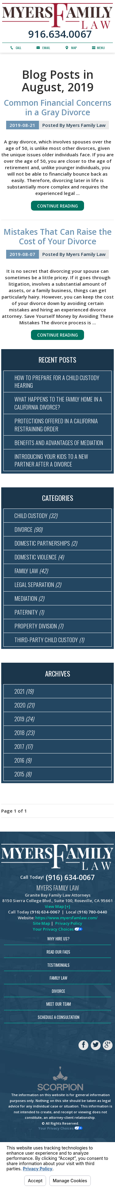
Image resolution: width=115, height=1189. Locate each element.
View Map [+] (57, 952)
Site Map (41, 969)
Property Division (40, 660)
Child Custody (37, 538)
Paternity (29, 644)
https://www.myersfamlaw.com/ (66, 963)
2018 (25, 773)
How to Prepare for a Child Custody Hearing (59, 385)
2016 (23, 804)
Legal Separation (39, 614)
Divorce (29, 553)
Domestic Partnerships (47, 569)
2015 (23, 819)
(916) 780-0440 (92, 958)
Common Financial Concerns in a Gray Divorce (57, 107)
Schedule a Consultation (58, 1063)
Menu (99, 48)
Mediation (30, 629)
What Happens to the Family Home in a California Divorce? (60, 409)
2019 (25, 758)
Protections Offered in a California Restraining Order (58, 433)
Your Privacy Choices (57, 975)
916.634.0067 (60, 34)
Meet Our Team (58, 1050)
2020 (25, 743)
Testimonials (58, 1011)
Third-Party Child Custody (51, 675)
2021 (25, 728)
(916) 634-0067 (70, 923)
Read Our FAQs (58, 998)
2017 (24, 789)
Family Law (32, 599)
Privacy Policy (68, 969)
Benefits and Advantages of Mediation (48, 457)
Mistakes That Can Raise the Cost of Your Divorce (58, 238)
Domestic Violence (40, 584)
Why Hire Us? (58, 985)
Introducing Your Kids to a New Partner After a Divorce (53, 481)
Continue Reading (58, 207)
